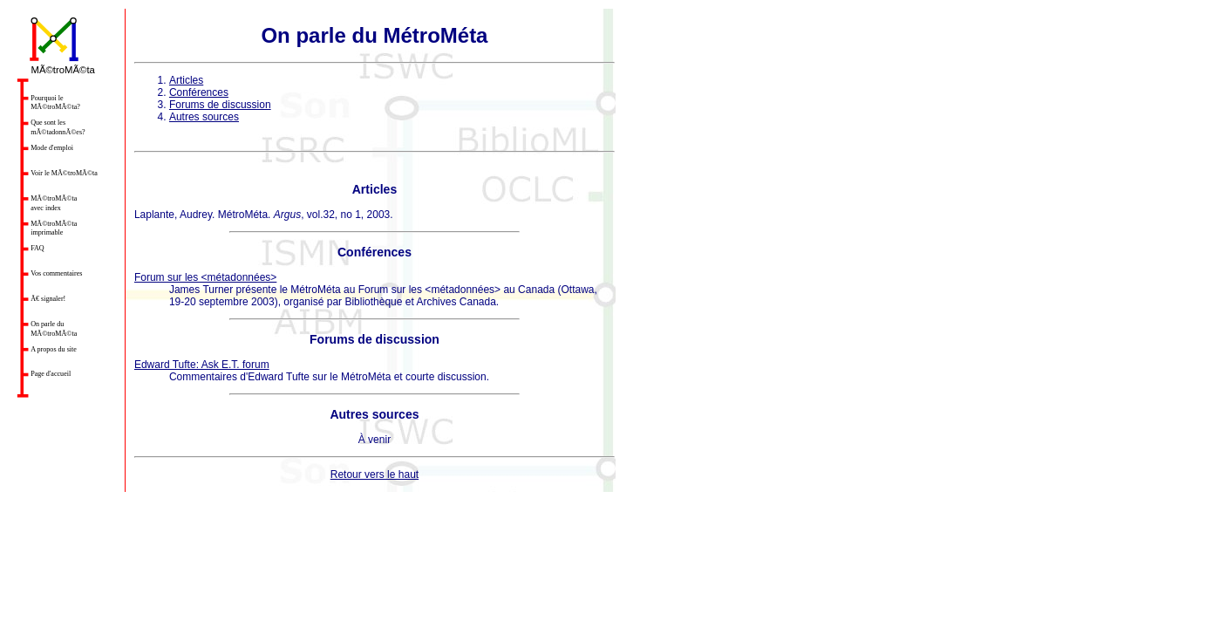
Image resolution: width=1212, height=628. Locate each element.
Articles (186, 80)
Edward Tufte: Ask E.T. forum (201, 364)
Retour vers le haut (374, 474)
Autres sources (204, 117)
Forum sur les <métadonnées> (205, 277)
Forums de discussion (220, 105)
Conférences (198, 92)
